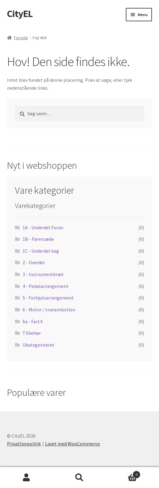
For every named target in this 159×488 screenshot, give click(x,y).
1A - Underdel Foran (43, 227)
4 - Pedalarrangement (46, 286)
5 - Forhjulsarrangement (48, 298)
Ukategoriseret (39, 345)
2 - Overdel (34, 262)
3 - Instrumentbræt (43, 274)
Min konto (26, 477)
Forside (21, 37)
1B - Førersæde (38, 239)
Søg (79, 477)
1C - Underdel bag (41, 251)
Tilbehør (32, 333)
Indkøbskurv (123, 473)
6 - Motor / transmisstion (49, 309)
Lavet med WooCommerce (72, 444)
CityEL (20, 14)
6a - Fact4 (32, 321)
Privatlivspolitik (24, 444)
